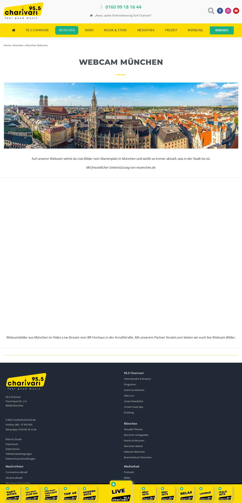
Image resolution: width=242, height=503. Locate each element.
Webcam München (134, 451)
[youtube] (236, 11)
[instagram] (228, 11)
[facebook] (220, 11)
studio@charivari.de (24, 419)
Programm (130, 384)
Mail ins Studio (14, 439)
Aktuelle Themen (133, 429)
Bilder (127, 477)
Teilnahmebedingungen (19, 453)
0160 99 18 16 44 (27, 429)
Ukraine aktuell (14, 477)
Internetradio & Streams (137, 378)
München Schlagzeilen (136, 435)
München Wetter (133, 446)
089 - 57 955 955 (23, 424)
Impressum (12, 444)
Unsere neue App (133, 407)
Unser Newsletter (133, 401)
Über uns (129, 395)
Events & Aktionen (134, 390)
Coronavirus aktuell (16, 472)
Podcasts (129, 472)
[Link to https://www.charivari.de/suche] (211, 11)
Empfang (129, 412)
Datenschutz (13, 449)
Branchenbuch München (137, 457)
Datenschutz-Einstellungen (20, 458)
